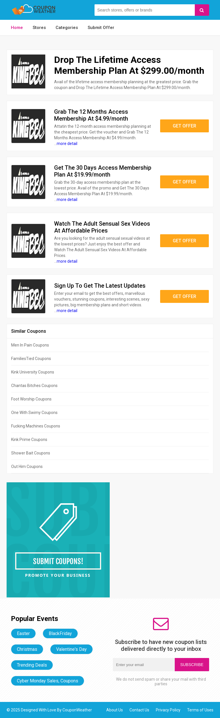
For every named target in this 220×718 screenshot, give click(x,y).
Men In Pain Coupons (30, 345)
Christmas (27, 649)
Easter (23, 633)
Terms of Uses (200, 710)
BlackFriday (60, 633)
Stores (39, 27)
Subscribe (191, 664)
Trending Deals (32, 665)
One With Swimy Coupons (34, 412)
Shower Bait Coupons (30, 453)
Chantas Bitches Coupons (34, 385)
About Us (114, 710)
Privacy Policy (168, 710)
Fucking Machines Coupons (35, 426)
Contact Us (139, 710)
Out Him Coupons (27, 466)
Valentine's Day (71, 649)
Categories (67, 27)
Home (17, 27)
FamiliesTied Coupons (31, 358)
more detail (67, 143)
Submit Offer (101, 27)
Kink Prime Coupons (29, 439)
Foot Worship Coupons (31, 399)
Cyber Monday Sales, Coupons (47, 681)
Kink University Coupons (32, 372)
